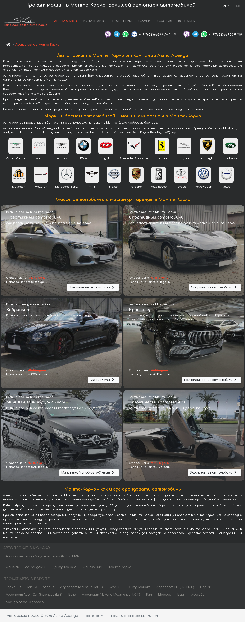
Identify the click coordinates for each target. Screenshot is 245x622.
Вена (72, 595)
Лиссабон (199, 595)
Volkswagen (203, 187)
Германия (13, 587)
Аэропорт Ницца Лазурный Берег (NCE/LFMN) (43, 556)
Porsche (136, 187)
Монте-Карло (120, 567)
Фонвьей (12, 567)
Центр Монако (64, 567)
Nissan (114, 187)
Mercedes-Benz (66, 187)
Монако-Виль (92, 567)
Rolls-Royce (158, 187)
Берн (181, 595)
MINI (92, 187)
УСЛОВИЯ (164, 21)
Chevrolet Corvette (134, 158)
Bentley (61, 158)
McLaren (41, 187)
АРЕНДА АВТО (65, 21)
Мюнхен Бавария (40, 587)
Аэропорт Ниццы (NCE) (175, 587)
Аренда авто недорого (25, 602)
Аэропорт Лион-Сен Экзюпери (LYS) (34, 595)
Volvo (226, 187)
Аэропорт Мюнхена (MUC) (81, 587)
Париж (205, 587)
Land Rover (230, 158)
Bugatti (105, 158)
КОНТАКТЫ (186, 21)
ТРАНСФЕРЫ (122, 21)
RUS (226, 6)
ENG (237, 6)
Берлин (114, 587)
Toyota (181, 187)
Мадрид (164, 595)
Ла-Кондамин (35, 567)
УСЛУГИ (144, 21)
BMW (83, 158)
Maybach (18, 187)
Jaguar (184, 158)
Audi (39, 158)
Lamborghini (207, 158)
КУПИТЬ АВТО (94, 21)
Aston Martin (15, 158)
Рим (149, 595)
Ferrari (162, 158)
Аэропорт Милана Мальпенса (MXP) (111, 595)
